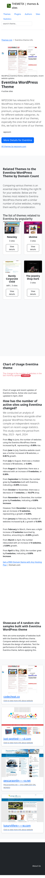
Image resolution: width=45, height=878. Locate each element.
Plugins (17, 14)
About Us (36, 866)
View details (12, 248)
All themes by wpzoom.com (13, 146)
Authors (28, 14)
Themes (6, 14)
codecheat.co (11, 696)
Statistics (7, 19)
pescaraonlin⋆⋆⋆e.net (17, 780)
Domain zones (36, 861)
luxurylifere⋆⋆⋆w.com (17, 825)
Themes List (6, 40)
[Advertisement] (22, 327)
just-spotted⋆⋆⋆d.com (17, 738)
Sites (38, 14)
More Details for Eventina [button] (17, 140)
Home (16, 856)
